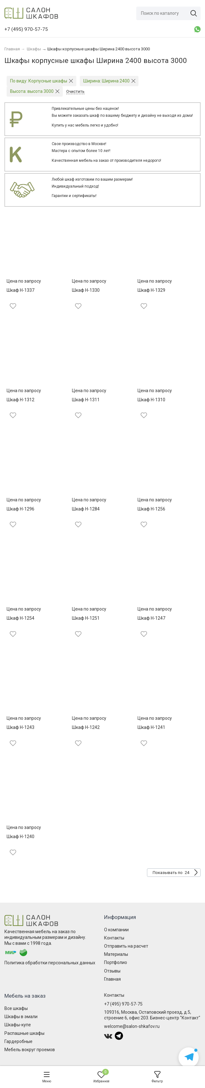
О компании (116, 929)
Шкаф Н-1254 (20, 618)
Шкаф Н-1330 (86, 290)
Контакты (114, 937)
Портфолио (115, 962)
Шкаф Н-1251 (86, 618)
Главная (112, 979)
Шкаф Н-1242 (86, 727)
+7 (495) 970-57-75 (123, 1003)
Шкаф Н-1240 (20, 836)
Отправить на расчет (126, 946)
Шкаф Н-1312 (20, 399)
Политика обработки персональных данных (49, 962)
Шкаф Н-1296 (20, 508)
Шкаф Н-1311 (86, 399)
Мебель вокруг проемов (29, 1049)
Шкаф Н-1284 (86, 508)
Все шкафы (16, 1008)
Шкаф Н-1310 (151, 399)
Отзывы (112, 970)
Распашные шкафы (24, 1033)
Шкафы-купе (17, 1024)
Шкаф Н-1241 (151, 727)
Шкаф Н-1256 (151, 508)
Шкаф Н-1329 (151, 290)
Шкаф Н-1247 (151, 618)
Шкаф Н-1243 (20, 727)
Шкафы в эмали (21, 1016)
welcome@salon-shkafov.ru (132, 1026)
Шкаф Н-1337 (20, 290)
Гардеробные (18, 1041)
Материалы (116, 954)
